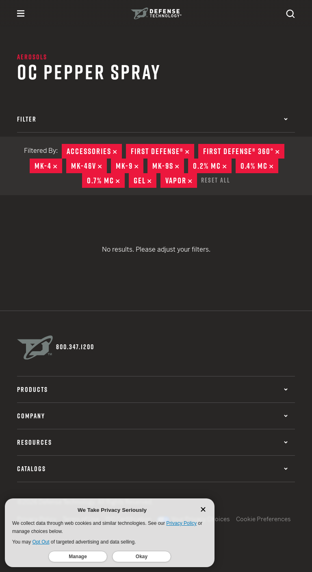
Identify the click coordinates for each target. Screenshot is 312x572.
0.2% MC (212, 166)
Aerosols (32, 57)
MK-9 (129, 166)
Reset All (215, 180)
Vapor (181, 180)
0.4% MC (259, 166)
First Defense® (162, 151)
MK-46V (89, 166)
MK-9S (168, 166)
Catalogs (152, 469)
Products (152, 389)
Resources (152, 442)
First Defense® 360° (243, 151)
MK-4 (48, 166)
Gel (145, 180)
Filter (152, 119)
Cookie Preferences (263, 519)
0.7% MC (106, 180)
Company (152, 416)
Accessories (94, 151)
